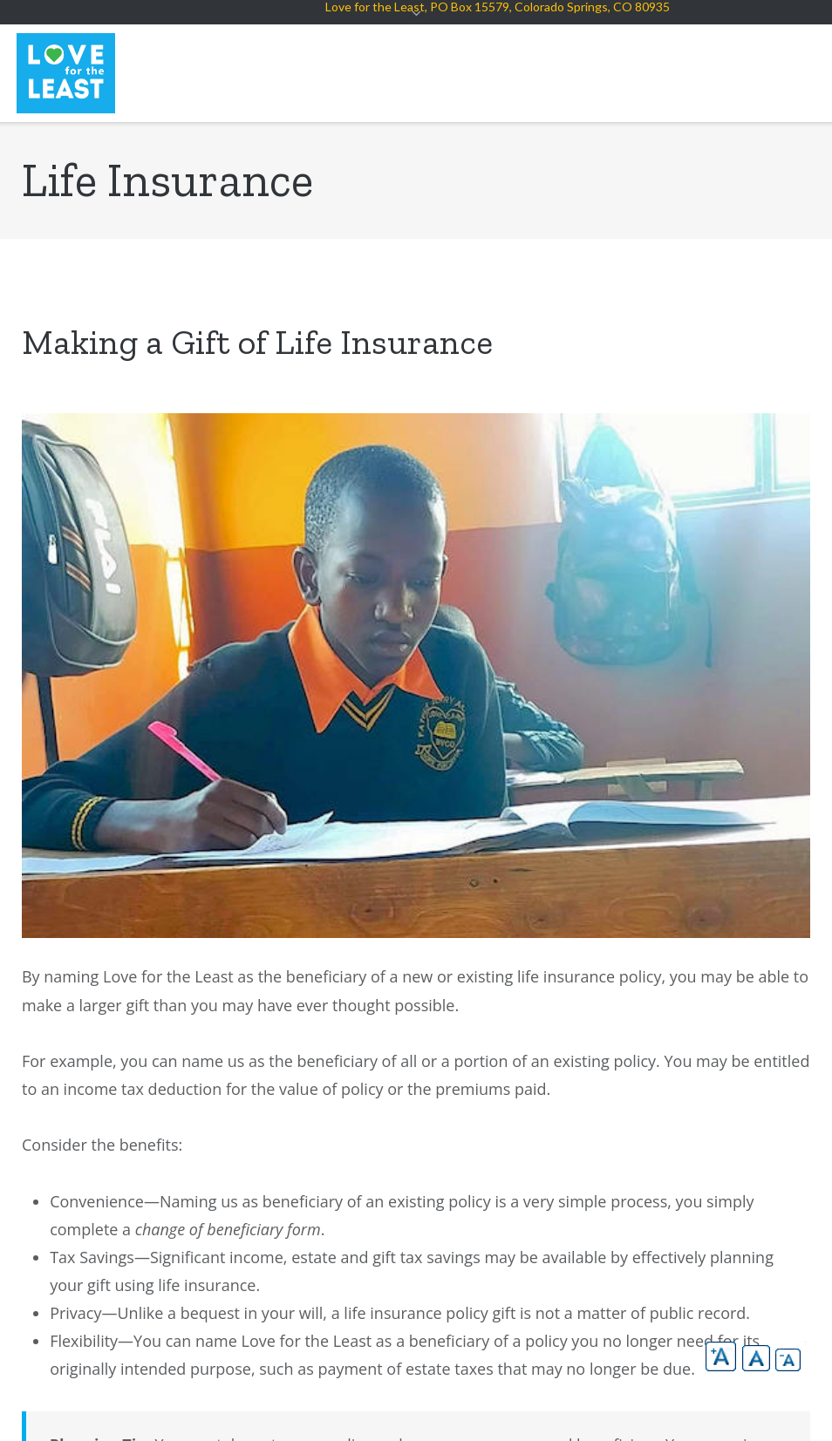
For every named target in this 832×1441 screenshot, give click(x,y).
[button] (721, 1356)
